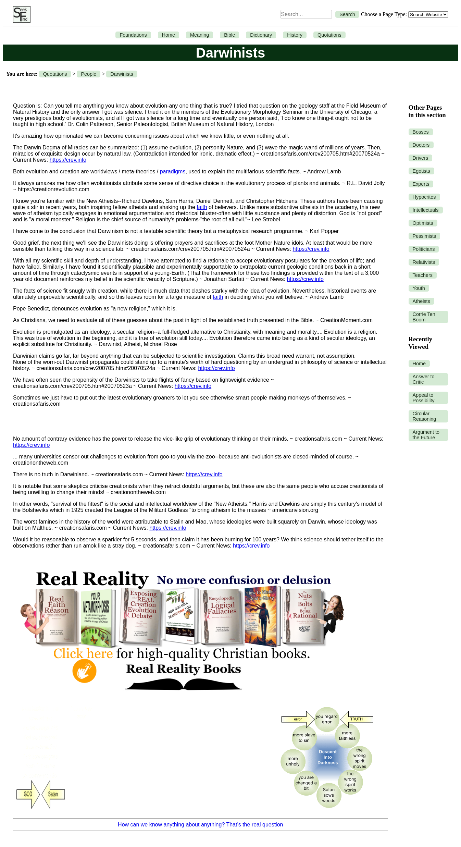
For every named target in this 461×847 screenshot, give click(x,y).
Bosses (421, 132)
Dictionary (261, 35)
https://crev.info (68, 160)
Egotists (421, 171)
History (294, 35)
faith (202, 207)
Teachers (423, 275)
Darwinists (121, 74)
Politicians (424, 249)
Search (347, 14)
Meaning (199, 35)
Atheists (421, 301)
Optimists (423, 223)
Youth (419, 288)
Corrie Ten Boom (424, 316)
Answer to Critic (424, 379)
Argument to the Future (426, 434)
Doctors (421, 145)
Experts (421, 184)
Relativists (424, 262)
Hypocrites (424, 197)
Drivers (420, 158)
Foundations (133, 35)
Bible (229, 35)
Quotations (329, 35)
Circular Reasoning (424, 416)
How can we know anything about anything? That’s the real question (200, 824)
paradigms (173, 171)
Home (168, 35)
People (88, 74)
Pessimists (424, 236)
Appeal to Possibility (424, 397)
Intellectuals (426, 210)
